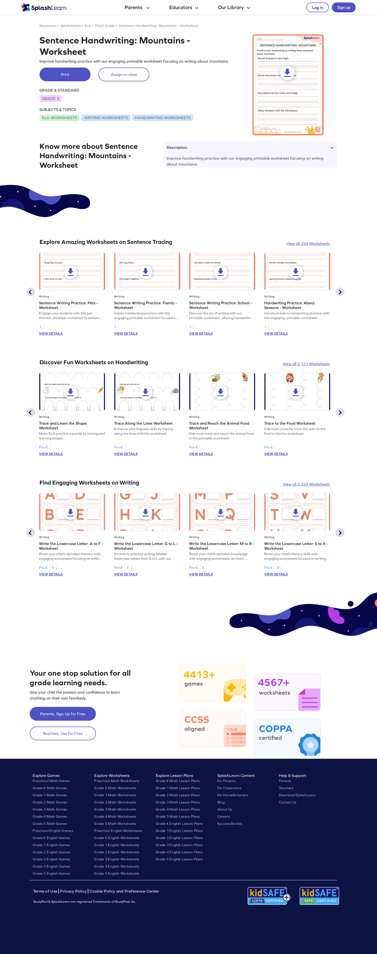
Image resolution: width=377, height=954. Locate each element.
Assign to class (124, 74)
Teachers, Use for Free (63, 733)
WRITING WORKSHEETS (106, 117)
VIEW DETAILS (51, 334)
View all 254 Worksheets (308, 243)
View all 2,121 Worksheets (306, 364)
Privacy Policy (73, 891)
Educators (183, 7)
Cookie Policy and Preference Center (124, 891)
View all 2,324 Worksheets (306, 484)
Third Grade (105, 25)
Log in (317, 7)
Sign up (343, 7)
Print (65, 74)
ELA (88, 25)
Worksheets (71, 25)
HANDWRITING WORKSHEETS (163, 117)
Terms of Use (46, 891)
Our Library (234, 7)
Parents (137, 7)
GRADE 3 (50, 98)
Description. (250, 147)
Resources (48, 25)
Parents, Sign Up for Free (62, 714)
